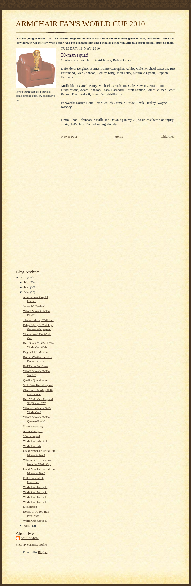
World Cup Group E (35, 501)
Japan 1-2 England (34, 306)
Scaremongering (33, 426)
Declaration (30, 506)
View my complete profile (31, 544)
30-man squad (31, 436)
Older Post (168, 136)
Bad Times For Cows (35, 366)
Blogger (42, 552)
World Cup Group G (35, 492)
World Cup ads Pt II (35, 440)
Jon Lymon (30, 538)
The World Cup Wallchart (38, 320)
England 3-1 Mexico (35, 352)
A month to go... (33, 431)
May (27, 292)
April (27, 525)
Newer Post (69, 136)
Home (119, 136)
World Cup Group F (35, 496)
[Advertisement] (32, 185)
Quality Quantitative (35, 380)
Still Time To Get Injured (38, 385)
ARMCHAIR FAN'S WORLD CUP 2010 (80, 23)
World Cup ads (32, 446)
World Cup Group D (35, 520)
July (27, 282)
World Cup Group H (35, 487)
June (27, 287)
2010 (23, 277)
